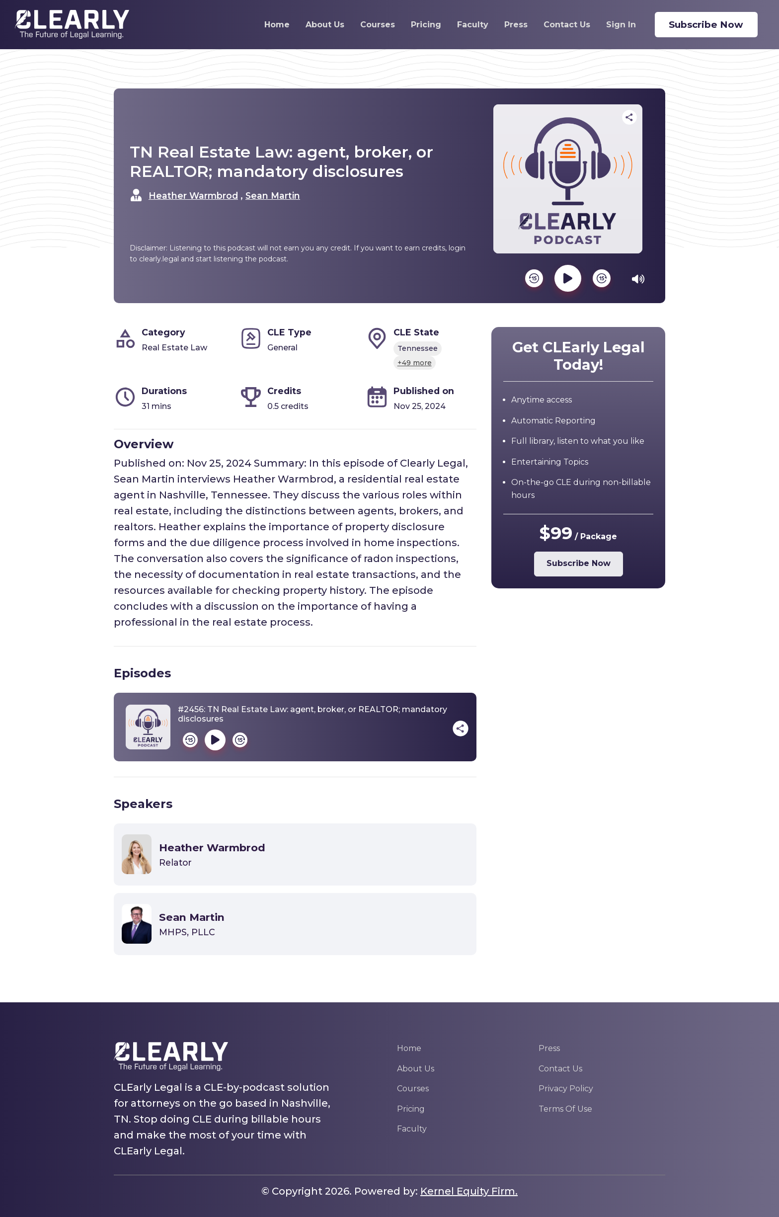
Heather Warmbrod (193, 195)
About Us (318, 24)
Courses (370, 24)
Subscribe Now (708, 25)
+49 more (414, 362)
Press (509, 24)
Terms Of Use (565, 1109)
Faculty (465, 24)
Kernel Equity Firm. (469, 1191)
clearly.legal (159, 258)
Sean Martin (272, 195)
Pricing (419, 24)
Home (270, 24)
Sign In (614, 24)
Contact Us (560, 24)
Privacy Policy (566, 1088)
